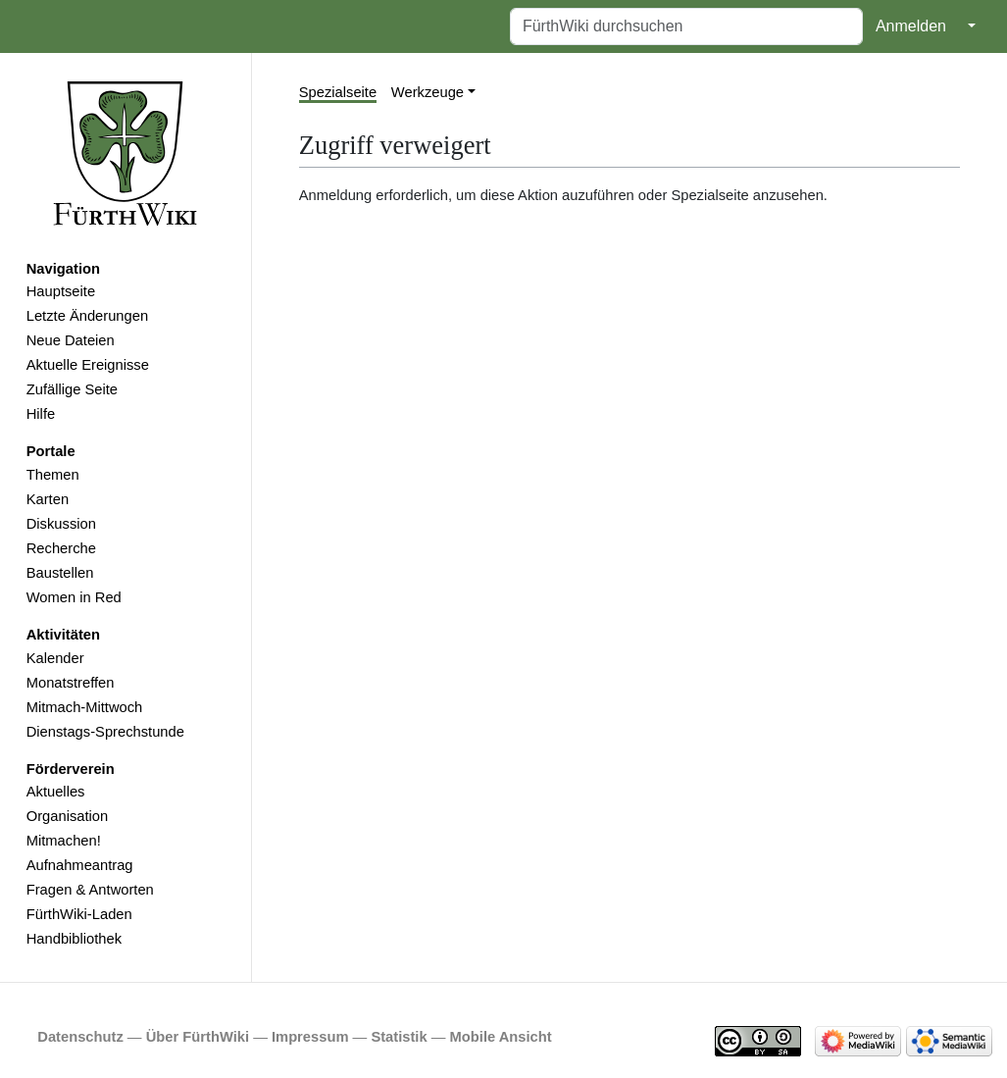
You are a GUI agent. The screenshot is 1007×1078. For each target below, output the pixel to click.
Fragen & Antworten (90, 890)
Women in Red (74, 597)
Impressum (310, 1037)
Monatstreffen (70, 683)
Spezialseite (338, 92)
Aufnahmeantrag (79, 865)
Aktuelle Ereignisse (87, 365)
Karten (47, 499)
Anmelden (911, 26)
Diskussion (61, 524)
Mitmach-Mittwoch (84, 707)
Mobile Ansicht (501, 1037)
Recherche (61, 548)
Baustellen (60, 573)
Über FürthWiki (197, 1037)
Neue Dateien (70, 340)
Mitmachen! (63, 840)
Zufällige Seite (72, 389)
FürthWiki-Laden (79, 914)
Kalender (55, 658)
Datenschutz (80, 1037)
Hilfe (40, 414)
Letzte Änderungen (87, 316)
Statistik (399, 1037)
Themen (52, 475)
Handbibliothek (74, 939)
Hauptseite (60, 291)
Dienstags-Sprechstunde (105, 732)
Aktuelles (55, 791)
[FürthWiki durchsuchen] (686, 26)
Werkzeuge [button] (427, 92)
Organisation (67, 816)
